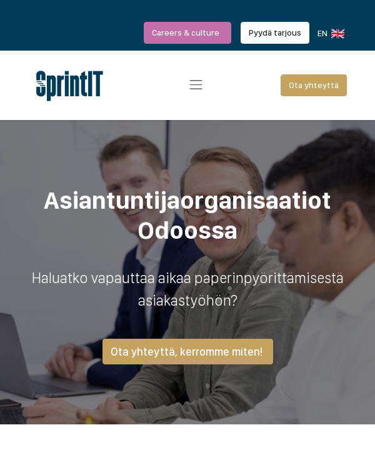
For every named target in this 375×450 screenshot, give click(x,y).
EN (330, 34)
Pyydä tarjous (275, 33)
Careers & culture (187, 33)
